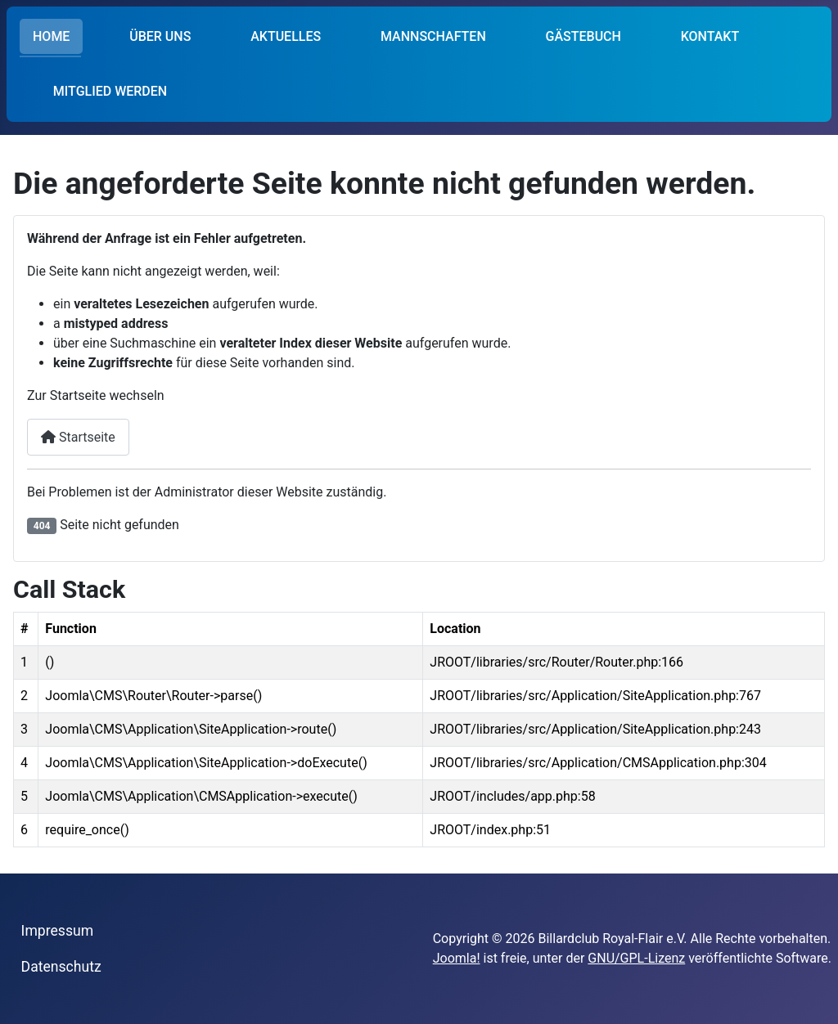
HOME (51, 36)
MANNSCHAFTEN (433, 36)
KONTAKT (710, 36)
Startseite (78, 437)
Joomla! (456, 958)
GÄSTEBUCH (583, 36)
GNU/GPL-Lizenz (636, 958)
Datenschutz (61, 967)
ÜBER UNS (160, 36)
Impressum (57, 931)
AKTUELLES (285, 36)
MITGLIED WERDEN (110, 91)
